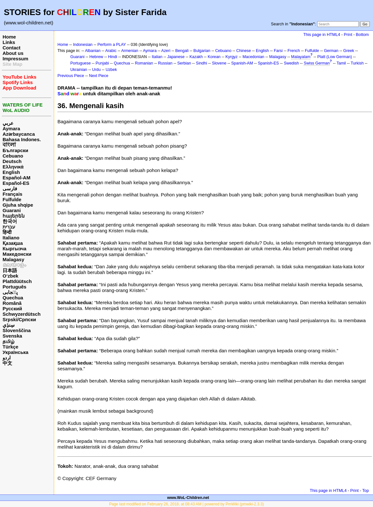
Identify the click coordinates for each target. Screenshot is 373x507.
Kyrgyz (231, 57)
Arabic (111, 50)
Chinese (243, 50)
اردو (7, 357)
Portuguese (80, 63)
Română (12, 303)
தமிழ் (8, 341)
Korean (214, 57)
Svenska (12, 336)
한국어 (10, 221)
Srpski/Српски (19, 319)
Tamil (341, 63)
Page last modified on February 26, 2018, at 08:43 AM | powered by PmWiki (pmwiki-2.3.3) (186, 504)
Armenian (129, 50)
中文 (7, 363)
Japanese (176, 57)
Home (9, 36)
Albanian (92, 50)
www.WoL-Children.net (188, 497)
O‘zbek (10, 276)
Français (12, 194)
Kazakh (196, 57)
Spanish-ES (268, 63)
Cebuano (13, 156)
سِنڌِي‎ (9, 325)
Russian (165, 63)
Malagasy (13, 259)
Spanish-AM (242, 63)
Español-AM (16, 177)
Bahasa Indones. (22, 139)
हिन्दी (7, 232)
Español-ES (16, 183)
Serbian (184, 63)
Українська (15, 352)
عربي (8, 123)
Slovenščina (17, 330)
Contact (12, 47)
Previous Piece (70, 75)
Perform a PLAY (111, 44)
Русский (12, 308)
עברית (9, 226)
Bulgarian (202, 50)
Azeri (165, 50)
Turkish (357, 63)
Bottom (362, 34)
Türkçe (10, 346)
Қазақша (13, 243)
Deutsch (12, 161)
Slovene (219, 63)
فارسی (10, 188)
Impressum (15, 58)
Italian (157, 57)
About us (13, 53)
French (294, 50)
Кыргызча (14, 248)
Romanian (144, 63)
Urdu (96, 69)
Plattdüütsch (17, 281)
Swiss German (317, 63)
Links (9, 42)
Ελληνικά (13, 166)
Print (348, 34)
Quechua (13, 297)
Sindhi (201, 63)
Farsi (278, 50)
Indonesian (82, 44)
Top (365, 490)
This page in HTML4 (321, 34)
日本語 (10, 270)
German (331, 50)
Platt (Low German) (334, 57)
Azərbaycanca (19, 134)
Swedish (291, 63)
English (11, 172)
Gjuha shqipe (18, 205)
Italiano (11, 237)
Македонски (17, 254)
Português (14, 286)
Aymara (11, 128)
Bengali (182, 50)
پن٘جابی (10, 292)
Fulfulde (12, 199)
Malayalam (300, 57)
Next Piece (98, 75)
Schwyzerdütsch (21, 314)
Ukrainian (78, 69)
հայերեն (14, 216)
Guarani (12, 210)
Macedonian (253, 57)
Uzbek (111, 69)
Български (15, 150)
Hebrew (96, 57)
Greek (348, 50)
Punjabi (102, 63)
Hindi (112, 57)
